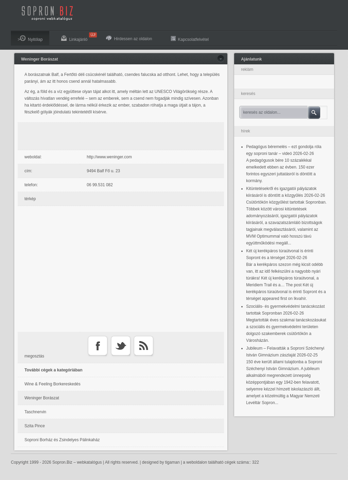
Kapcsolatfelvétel (190, 38)
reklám (247, 69)
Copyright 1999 (24, 462)
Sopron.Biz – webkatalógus (77, 462)
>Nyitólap (30, 38)
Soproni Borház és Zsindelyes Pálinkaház (62, 439)
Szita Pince (34, 425)
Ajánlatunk (251, 59)
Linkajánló (77, 37)
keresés (248, 93)
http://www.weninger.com (109, 157)
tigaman (172, 462)
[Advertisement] (122, 136)
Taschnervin (35, 412)
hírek (245, 131)
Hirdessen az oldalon (129, 38)
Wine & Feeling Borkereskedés (52, 384)
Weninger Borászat (39, 59)
